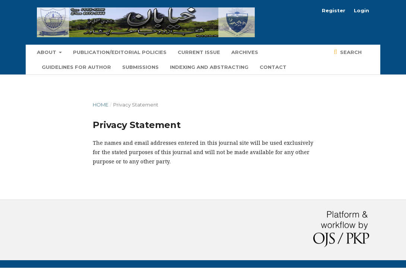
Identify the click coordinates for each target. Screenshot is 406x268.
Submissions (140, 67)
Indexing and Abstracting (209, 67)
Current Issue (199, 52)
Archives (244, 52)
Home (100, 105)
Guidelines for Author (76, 67)
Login (361, 10)
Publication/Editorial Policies (119, 52)
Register (333, 10)
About (47, 52)
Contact (273, 67)
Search (350, 52)
